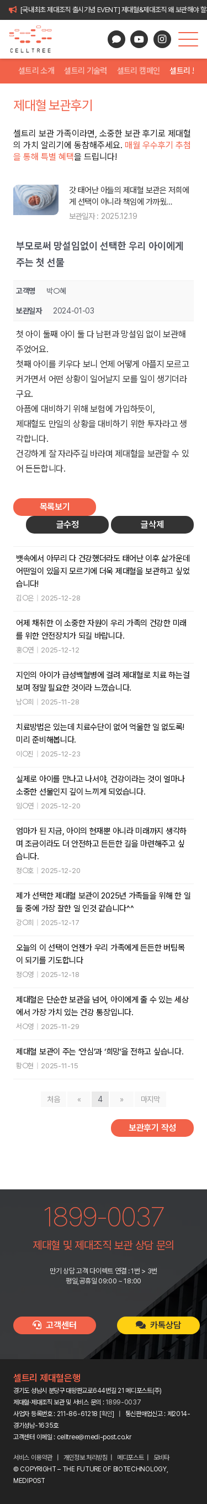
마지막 (150, 1099)
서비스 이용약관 (32, 1457)
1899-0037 (123, 1402)
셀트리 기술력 (85, 71)
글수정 (67, 524)
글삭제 (152, 524)
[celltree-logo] (35, 39)
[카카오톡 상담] (116, 39)
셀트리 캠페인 (138, 71)
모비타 (161, 1457)
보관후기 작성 (152, 1127)
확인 (107, 1414)
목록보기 (55, 507)
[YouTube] (139, 39)
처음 (53, 1099)
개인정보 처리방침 (85, 1457)
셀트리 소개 (36, 71)
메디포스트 (130, 1457)
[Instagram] (162, 39)
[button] (188, 39)
